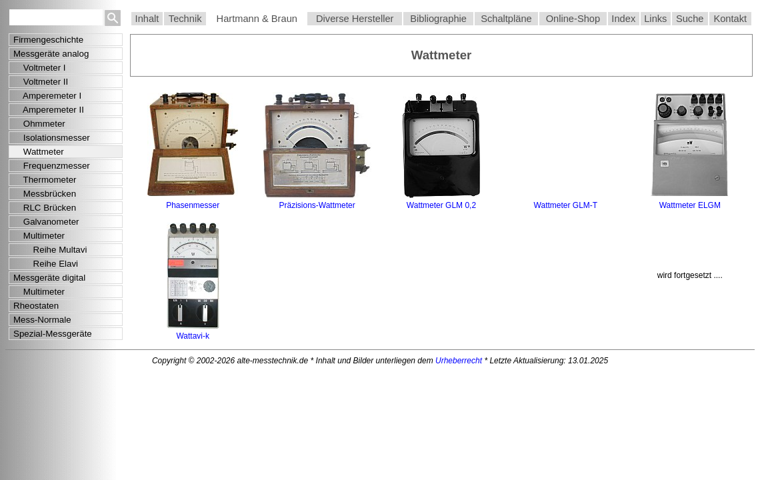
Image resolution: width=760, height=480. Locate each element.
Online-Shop (573, 18)
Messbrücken (44, 194)
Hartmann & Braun (257, 18)
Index (623, 18)
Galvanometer (46, 222)
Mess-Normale (42, 320)
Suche (690, 18)
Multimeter (39, 236)
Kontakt (730, 18)
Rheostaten (36, 306)
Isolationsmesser (51, 138)
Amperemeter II (48, 110)
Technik (185, 18)
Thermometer (45, 180)
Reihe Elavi (45, 264)
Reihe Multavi (50, 250)
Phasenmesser (192, 205)
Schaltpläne (506, 18)
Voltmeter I (39, 68)
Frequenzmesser (51, 166)
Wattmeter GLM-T (566, 205)
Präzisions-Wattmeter (317, 205)
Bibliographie (438, 18)
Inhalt (147, 18)
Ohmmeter (39, 124)
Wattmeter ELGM (690, 205)
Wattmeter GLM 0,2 (441, 205)
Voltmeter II (40, 82)
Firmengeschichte (48, 40)
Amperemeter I (47, 96)
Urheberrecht (458, 360)
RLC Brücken (44, 208)
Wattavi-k (192, 336)
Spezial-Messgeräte (52, 334)
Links (655, 18)
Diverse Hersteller (354, 18)
